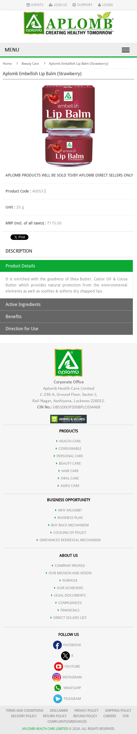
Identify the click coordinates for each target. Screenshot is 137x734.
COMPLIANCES (69, 603)
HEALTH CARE (68, 441)
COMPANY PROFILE (68, 566)
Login (105, 5)
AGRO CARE (69, 486)
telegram (67, 699)
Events (35, 5)
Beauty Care (30, 64)
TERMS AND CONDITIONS (24, 711)
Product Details (20, 266)
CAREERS (109, 716)
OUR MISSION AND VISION (68, 573)
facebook (67, 645)
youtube (67, 666)
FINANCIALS (69, 610)
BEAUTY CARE (68, 463)
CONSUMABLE (68, 448)
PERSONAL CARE (68, 456)
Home (7, 64)
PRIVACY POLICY (86, 711)
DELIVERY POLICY (23, 716)
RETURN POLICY (55, 716)
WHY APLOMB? (68, 510)
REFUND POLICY (85, 716)
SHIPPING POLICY (118, 711)
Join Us (58, 5)
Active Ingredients (23, 304)
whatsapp (67, 688)
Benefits (14, 316)
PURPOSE (69, 580)
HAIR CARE (69, 471)
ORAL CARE (68, 478)
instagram (67, 677)
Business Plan (69, 518)
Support (82, 5)
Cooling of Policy (68, 532)
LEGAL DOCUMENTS (68, 595)
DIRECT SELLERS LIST (69, 618)
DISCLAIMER (59, 711)
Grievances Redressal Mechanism (69, 540)
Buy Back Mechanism (68, 525)
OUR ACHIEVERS (68, 588)
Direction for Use (22, 328)
